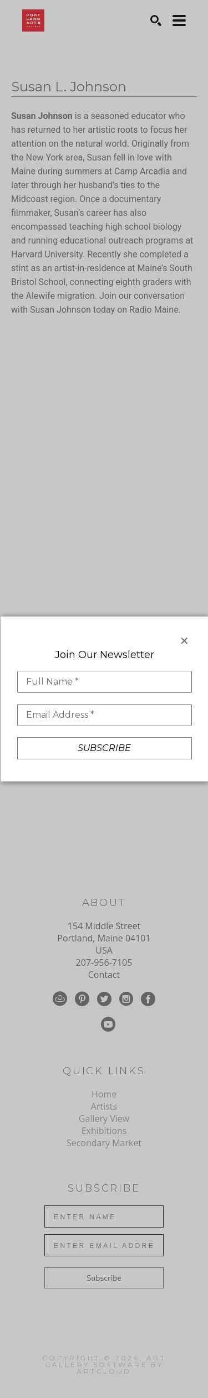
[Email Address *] (104, 715)
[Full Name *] (104, 682)
